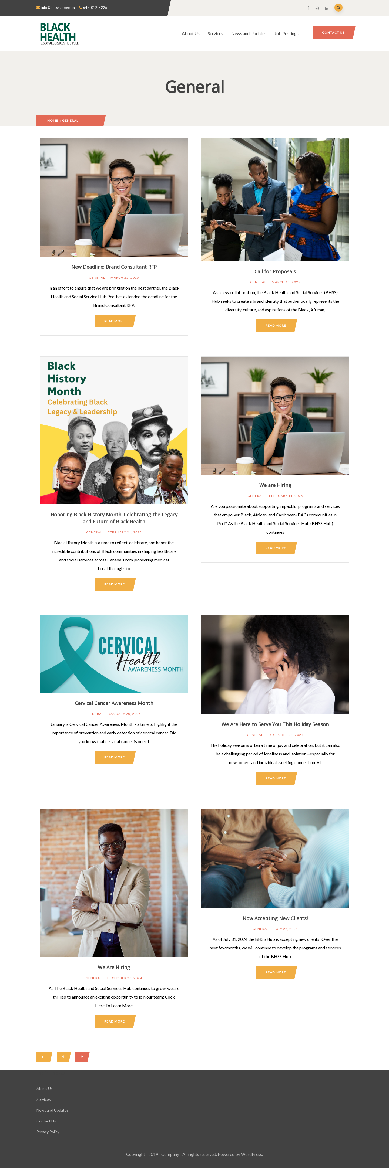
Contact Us (333, 32)
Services (215, 33)
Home (52, 120)
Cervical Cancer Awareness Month (114, 703)
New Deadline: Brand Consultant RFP (114, 267)
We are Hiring (275, 485)
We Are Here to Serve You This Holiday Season (275, 724)
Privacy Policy (47, 1131)
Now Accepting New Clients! (275, 918)
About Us (191, 33)
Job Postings (286, 33)
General (97, 277)
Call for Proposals (275, 271)
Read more (114, 321)
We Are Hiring (114, 967)
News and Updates (248, 33)
